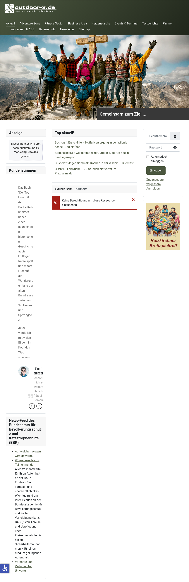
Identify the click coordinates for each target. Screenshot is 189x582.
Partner (168, 23)
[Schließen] (133, 199)
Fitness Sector (54, 23)
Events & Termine (126, 23)
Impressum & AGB (23, 29)
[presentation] (32, 406)
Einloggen (156, 170)
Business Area (77, 23)
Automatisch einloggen (159, 159)
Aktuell (10, 23)
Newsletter (67, 29)
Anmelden (153, 188)
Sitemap (84, 29)
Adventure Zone (30, 23)
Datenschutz (47, 29)
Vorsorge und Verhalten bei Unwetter (23, 566)
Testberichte (150, 23)
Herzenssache (101, 23)
